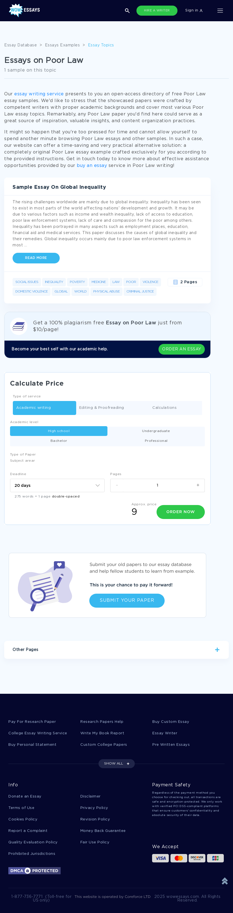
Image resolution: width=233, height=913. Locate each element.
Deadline (18, 474)
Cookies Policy (22, 819)
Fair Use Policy (95, 842)
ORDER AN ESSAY (181, 349)
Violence (150, 282)
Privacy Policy (94, 808)
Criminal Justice (140, 291)
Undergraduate (156, 431)
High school (59, 431)
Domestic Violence (31, 291)
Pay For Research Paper (32, 721)
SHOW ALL (113, 763)
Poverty (77, 282)
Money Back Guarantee (103, 830)
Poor (131, 282)
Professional (156, 440)
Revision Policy (95, 819)
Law (115, 282)
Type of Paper (23, 454)
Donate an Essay (25, 796)
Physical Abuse (106, 291)
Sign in (194, 10)
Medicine (99, 282)
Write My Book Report (102, 733)
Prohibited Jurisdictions (31, 853)
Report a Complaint (27, 830)
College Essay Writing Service (37, 733)
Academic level (24, 422)
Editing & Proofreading (101, 408)
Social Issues (26, 282)
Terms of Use (21, 808)
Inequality (54, 282)
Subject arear (22, 460)
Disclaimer (90, 796)
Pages (116, 474)
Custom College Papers (103, 744)
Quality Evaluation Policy (33, 842)
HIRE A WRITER (157, 10)
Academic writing (33, 408)
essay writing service (39, 94)
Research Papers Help (101, 721)
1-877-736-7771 (26, 896)
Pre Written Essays (171, 744)
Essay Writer (164, 733)
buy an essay (92, 166)
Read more (36, 257)
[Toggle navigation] (220, 10)
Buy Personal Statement (32, 744)
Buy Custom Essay (170, 721)
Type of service (27, 396)
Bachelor (59, 440)
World (80, 291)
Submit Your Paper (127, 600)
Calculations (164, 408)
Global (61, 291)
